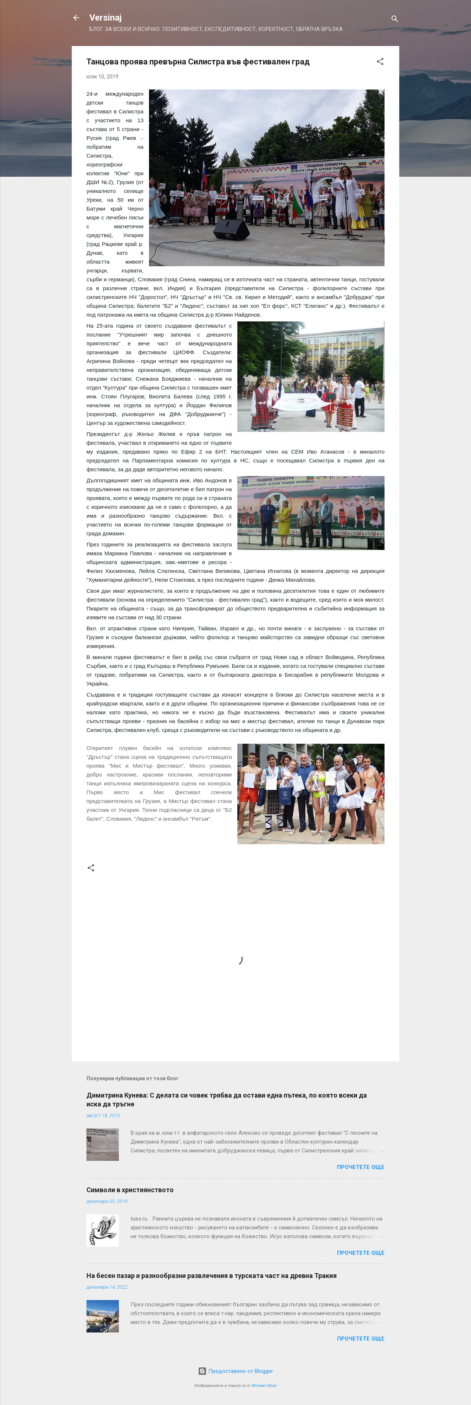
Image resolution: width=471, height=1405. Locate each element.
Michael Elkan (264, 1385)
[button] (380, 62)
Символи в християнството (130, 1190)
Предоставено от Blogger (235, 1371)
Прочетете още (361, 1167)
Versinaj (105, 18)
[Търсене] (394, 20)
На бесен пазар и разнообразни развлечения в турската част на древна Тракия (211, 1275)
